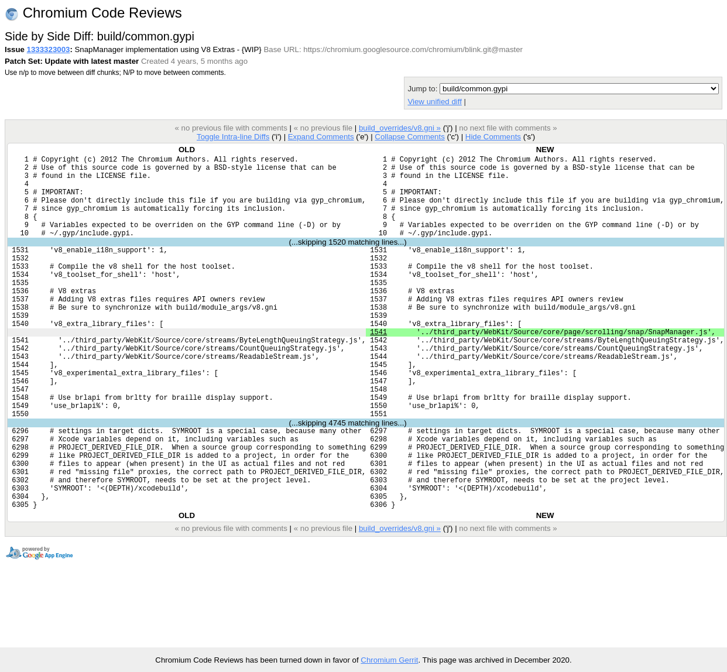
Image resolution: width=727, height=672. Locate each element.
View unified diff (434, 101)
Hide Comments (493, 136)
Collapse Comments (409, 136)
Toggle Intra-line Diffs (233, 136)
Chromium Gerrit (389, 660)
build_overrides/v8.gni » (400, 128)
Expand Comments (321, 136)
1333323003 (48, 49)
